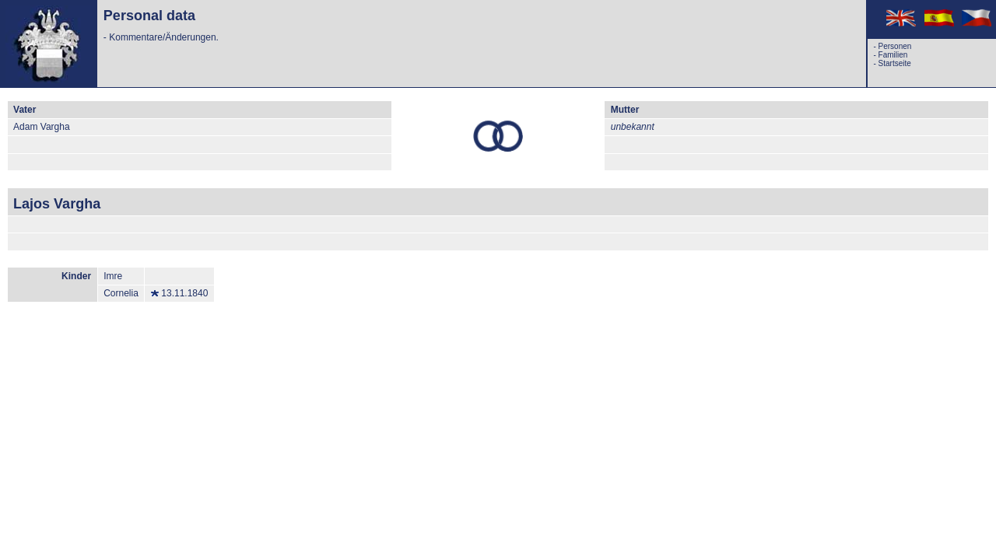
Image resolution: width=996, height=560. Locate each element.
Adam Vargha (41, 126)
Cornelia (121, 293)
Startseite (895, 63)
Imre (112, 276)
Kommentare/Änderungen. (164, 37)
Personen (895, 46)
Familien (893, 55)
